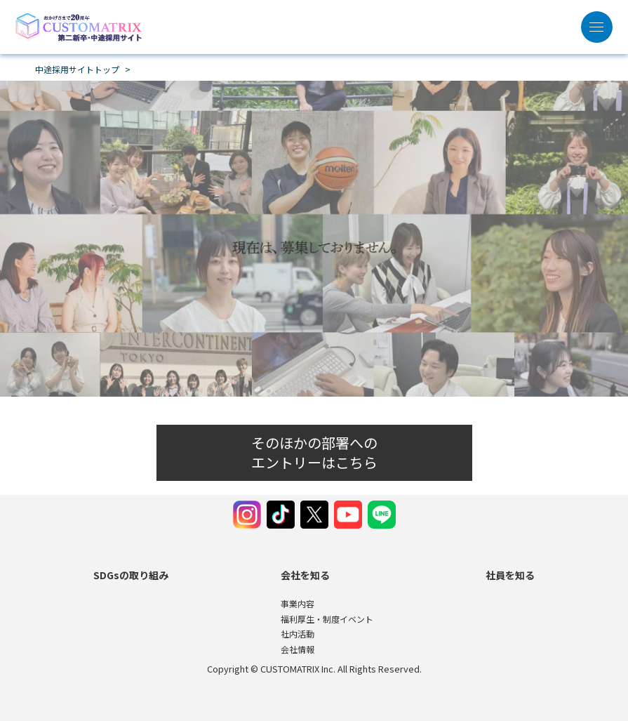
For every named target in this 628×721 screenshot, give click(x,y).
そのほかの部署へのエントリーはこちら (314, 452)
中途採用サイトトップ (77, 69)
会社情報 (297, 649)
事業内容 (297, 603)
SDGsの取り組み (130, 575)
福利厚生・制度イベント (327, 619)
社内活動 (297, 634)
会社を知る (305, 575)
